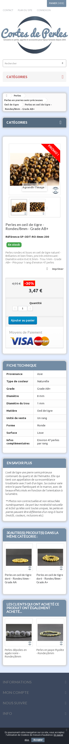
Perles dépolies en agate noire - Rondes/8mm (16, 653)
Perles (17, 95)
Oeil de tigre (11, 104)
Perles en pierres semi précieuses (23, 100)
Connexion (44, 10)
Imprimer (57, 268)
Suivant (48, 208)
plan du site (25, 10)
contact (8, 10)
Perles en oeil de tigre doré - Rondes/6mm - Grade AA (18, 578)
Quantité (35, 303)
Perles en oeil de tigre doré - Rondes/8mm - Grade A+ (49, 578)
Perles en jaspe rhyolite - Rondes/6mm (50, 651)
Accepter (38, 740)
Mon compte (16, 692)
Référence (13, 236)
